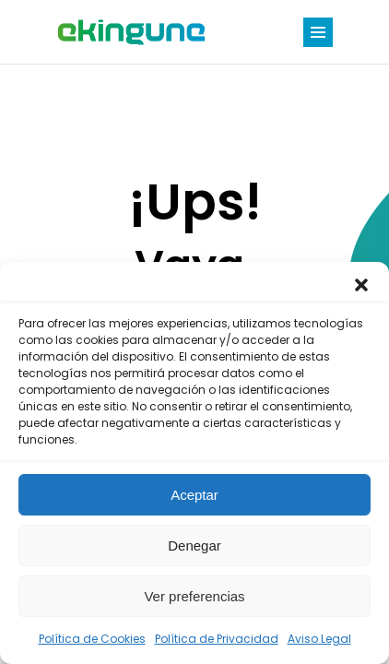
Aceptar (194, 495)
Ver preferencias (194, 596)
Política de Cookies (92, 638)
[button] (361, 285)
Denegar (194, 545)
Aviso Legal (319, 638)
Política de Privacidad (216, 638)
